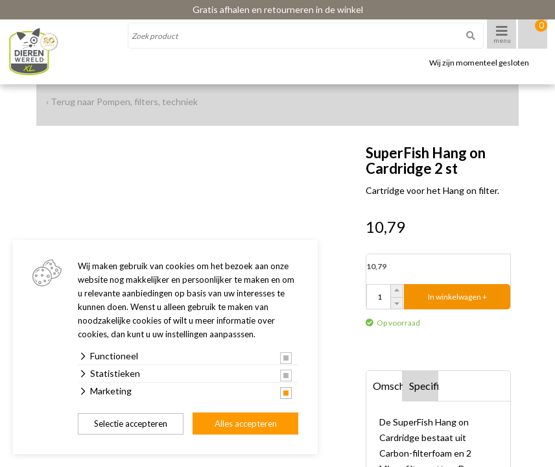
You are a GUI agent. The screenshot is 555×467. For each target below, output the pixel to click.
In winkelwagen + (457, 297)
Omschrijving (388, 385)
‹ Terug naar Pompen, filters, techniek (122, 101)
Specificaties (424, 385)
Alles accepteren (246, 423)
